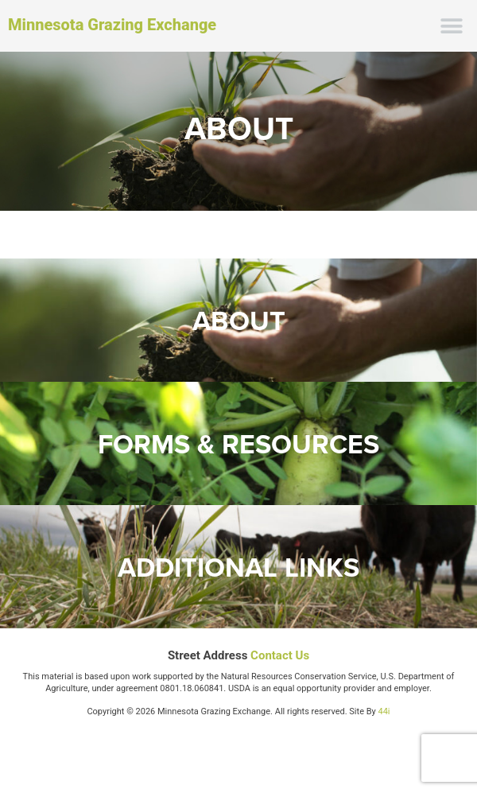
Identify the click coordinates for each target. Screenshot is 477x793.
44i (384, 711)
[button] (451, 26)
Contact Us (279, 655)
